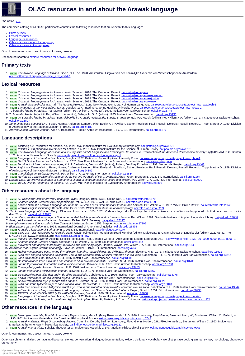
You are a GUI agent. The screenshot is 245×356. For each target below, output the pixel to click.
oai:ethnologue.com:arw (110, 229)
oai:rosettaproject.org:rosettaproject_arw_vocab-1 (171, 107)
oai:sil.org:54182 (82, 126)
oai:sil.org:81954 (190, 176)
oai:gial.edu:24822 (39, 214)
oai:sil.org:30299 (191, 290)
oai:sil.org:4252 (126, 248)
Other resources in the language (29, 45)
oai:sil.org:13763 (129, 267)
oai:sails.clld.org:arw (159, 161)
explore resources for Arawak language (54, 57)
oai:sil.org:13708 (162, 264)
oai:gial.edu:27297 (113, 220)
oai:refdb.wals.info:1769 (141, 202)
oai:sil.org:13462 (194, 164)
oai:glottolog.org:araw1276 (157, 146)
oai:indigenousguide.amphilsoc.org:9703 (175, 327)
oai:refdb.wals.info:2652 (215, 205)
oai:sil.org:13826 (155, 281)
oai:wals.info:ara (152, 182)
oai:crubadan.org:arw (134, 92)
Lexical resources (20, 36)
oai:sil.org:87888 (137, 293)
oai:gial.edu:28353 (125, 226)
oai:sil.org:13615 (221, 254)
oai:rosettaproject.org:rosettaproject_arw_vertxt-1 (39, 76)
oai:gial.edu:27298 (134, 223)
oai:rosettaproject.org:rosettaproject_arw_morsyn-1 (89, 155)
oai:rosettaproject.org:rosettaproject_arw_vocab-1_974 (176, 299)
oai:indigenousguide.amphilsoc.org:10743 (125, 318)
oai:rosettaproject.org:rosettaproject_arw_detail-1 (170, 296)
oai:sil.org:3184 (184, 244)
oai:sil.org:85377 (156, 129)
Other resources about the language (31, 42)
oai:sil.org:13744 (161, 110)
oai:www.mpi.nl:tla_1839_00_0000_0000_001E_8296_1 (201, 238)
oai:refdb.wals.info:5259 (149, 208)
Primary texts (17, 33)
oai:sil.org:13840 (161, 284)
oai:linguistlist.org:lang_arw (72, 235)
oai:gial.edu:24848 (226, 217)
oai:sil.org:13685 (122, 258)
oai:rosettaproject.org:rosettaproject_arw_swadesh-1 (183, 104)
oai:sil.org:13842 (229, 287)
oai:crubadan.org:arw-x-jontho (140, 98)
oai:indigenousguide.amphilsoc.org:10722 (96, 324)
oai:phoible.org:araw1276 (175, 149)
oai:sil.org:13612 (211, 251)
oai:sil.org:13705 (184, 261)
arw (18, 21)
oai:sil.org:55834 (122, 173)
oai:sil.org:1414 (133, 241)
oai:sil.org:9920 (192, 179)
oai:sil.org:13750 (166, 114)
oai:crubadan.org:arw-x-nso (138, 101)
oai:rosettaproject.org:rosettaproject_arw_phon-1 (170, 158)
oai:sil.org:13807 (19, 120)
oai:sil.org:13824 (147, 277)
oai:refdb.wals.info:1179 (141, 198)
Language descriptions (23, 39)
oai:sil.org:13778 (167, 274)
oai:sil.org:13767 (145, 270)
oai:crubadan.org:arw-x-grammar (141, 95)
